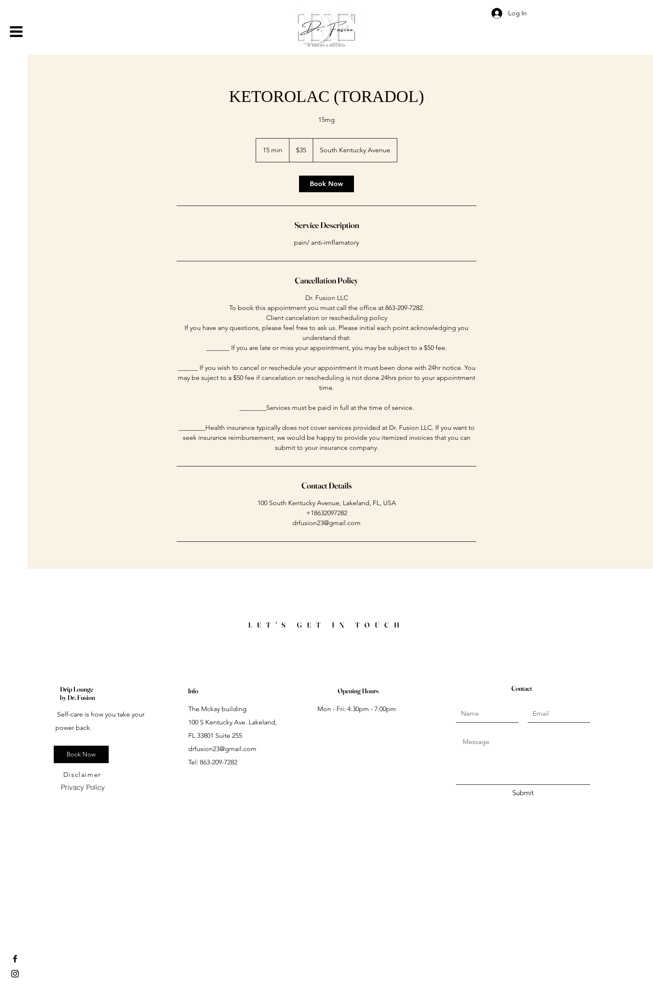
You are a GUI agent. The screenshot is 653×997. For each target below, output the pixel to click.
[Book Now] (81, 754)
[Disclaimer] (82, 774)
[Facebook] (15, 959)
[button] (16, 31)
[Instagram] (15, 974)
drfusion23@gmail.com (222, 749)
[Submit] (523, 793)
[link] (326, 184)
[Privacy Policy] (82, 787)
